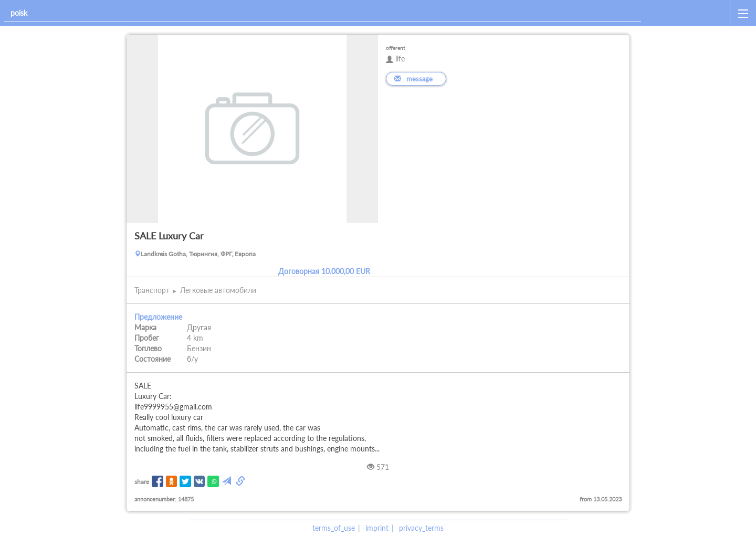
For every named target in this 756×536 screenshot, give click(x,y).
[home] (687, 13)
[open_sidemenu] (743, 13)
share (141, 482)
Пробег (146, 337)
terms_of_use (333, 527)
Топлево (148, 348)
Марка (145, 327)
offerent (395, 48)
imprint (376, 527)
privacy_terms (421, 527)
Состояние (152, 358)
